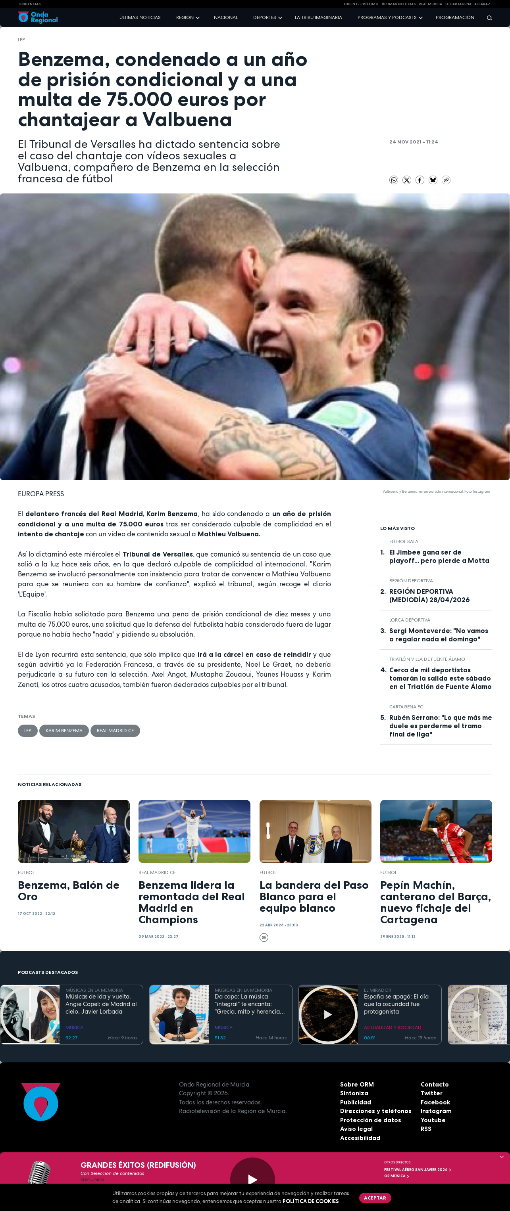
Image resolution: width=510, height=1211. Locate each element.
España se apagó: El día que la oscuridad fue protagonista (396, 1004)
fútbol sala (403, 541)
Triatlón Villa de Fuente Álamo (427, 659)
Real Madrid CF (115, 730)
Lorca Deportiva (409, 620)
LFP (21, 39)
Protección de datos (370, 1120)
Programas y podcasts (387, 17)
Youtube (433, 1120)
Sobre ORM (357, 1084)
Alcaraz (482, 4)
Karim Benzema (64, 730)
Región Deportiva (411, 581)
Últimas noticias (140, 17)
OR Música (397, 1176)
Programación (455, 17)
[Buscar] (487, 17)
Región (185, 17)
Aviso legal (356, 1129)
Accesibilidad (360, 1138)
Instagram (436, 1111)
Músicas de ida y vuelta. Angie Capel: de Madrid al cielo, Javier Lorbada (101, 1004)
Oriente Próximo (361, 4)
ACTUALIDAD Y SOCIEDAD (392, 1027)
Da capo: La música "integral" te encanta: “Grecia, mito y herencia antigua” (247, 1004)
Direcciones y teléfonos (376, 1111)
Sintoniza (354, 1093)
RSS (426, 1129)
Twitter (432, 1093)
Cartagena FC (406, 707)
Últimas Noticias (399, 4)
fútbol (26, 872)
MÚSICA (74, 1027)
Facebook (435, 1102)
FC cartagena (458, 4)
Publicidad (355, 1102)
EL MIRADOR (377, 990)
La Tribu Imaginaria (318, 17)
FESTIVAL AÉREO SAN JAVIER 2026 (418, 1169)
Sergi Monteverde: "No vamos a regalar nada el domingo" (438, 635)
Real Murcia (430, 4)
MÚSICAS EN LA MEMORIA (94, 990)
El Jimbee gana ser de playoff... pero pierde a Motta (439, 556)
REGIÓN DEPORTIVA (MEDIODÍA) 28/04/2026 (429, 595)
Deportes (264, 17)
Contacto (435, 1084)
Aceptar (375, 1198)
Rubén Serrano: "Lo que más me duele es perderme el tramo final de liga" (440, 726)
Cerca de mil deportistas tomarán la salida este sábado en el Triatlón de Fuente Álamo (440, 678)
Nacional (226, 17)
